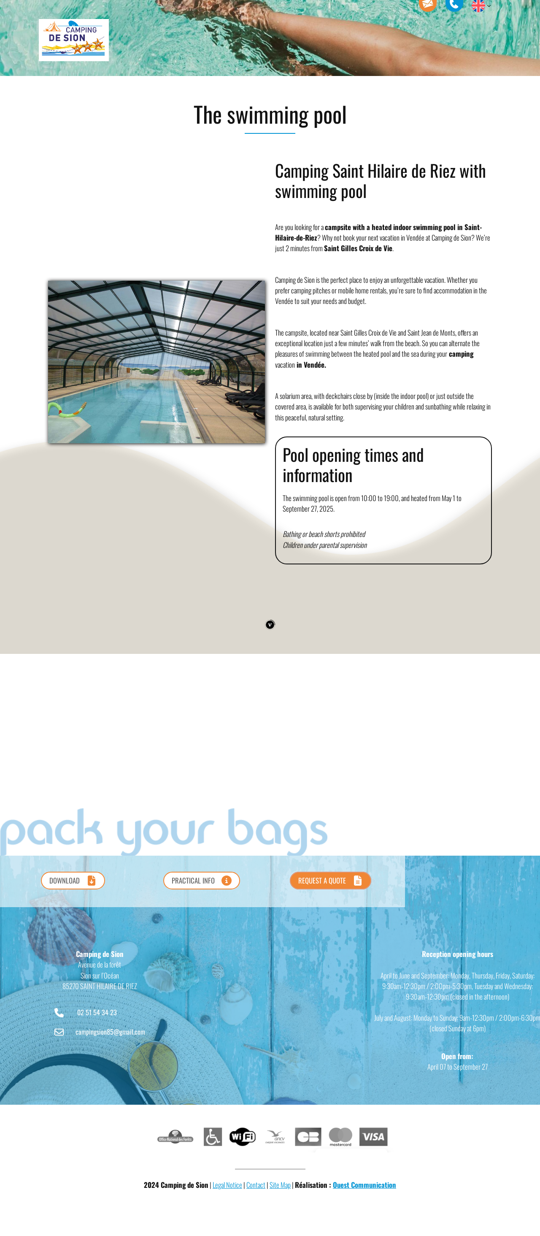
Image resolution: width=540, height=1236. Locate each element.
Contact (255, 1184)
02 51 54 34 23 (97, 1012)
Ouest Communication (364, 1184)
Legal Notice (227, 1184)
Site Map (280, 1184)
